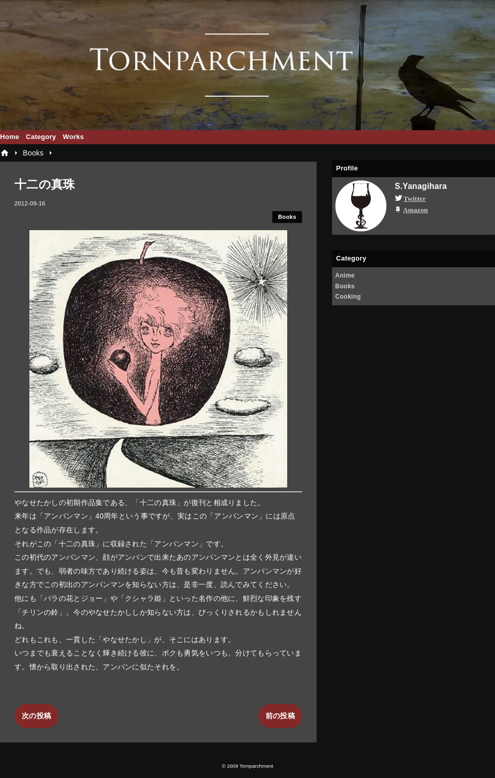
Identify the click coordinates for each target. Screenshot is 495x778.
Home (9, 137)
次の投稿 (36, 716)
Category (41, 137)
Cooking (348, 296)
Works (73, 137)
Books (287, 217)
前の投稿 (280, 716)
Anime (345, 275)
